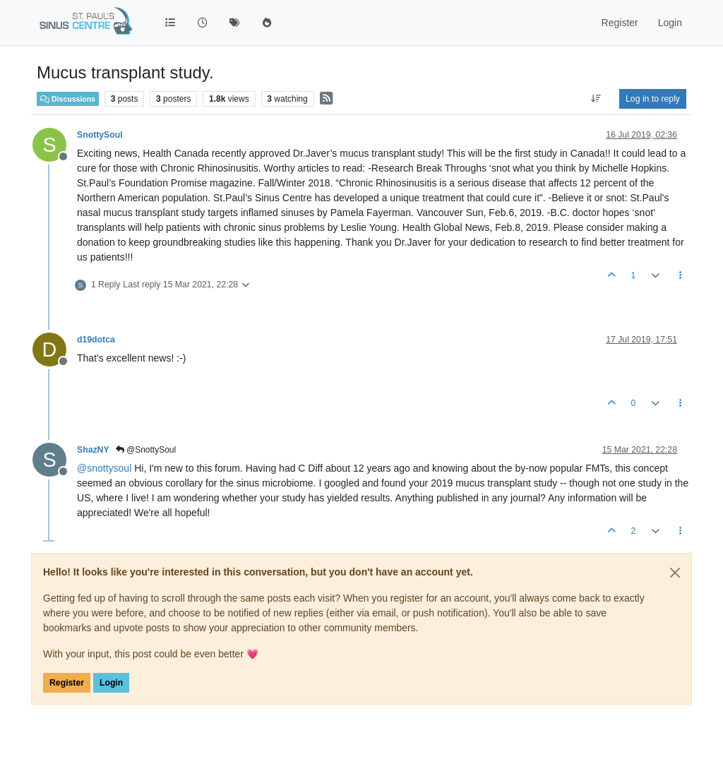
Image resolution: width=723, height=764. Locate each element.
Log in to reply (653, 99)
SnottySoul (100, 135)
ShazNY (93, 450)
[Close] (675, 573)
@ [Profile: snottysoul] (104, 468)
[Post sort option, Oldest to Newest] (596, 99)
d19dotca (96, 340)
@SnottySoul (146, 450)
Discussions (67, 99)
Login (111, 683)
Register (66, 683)
